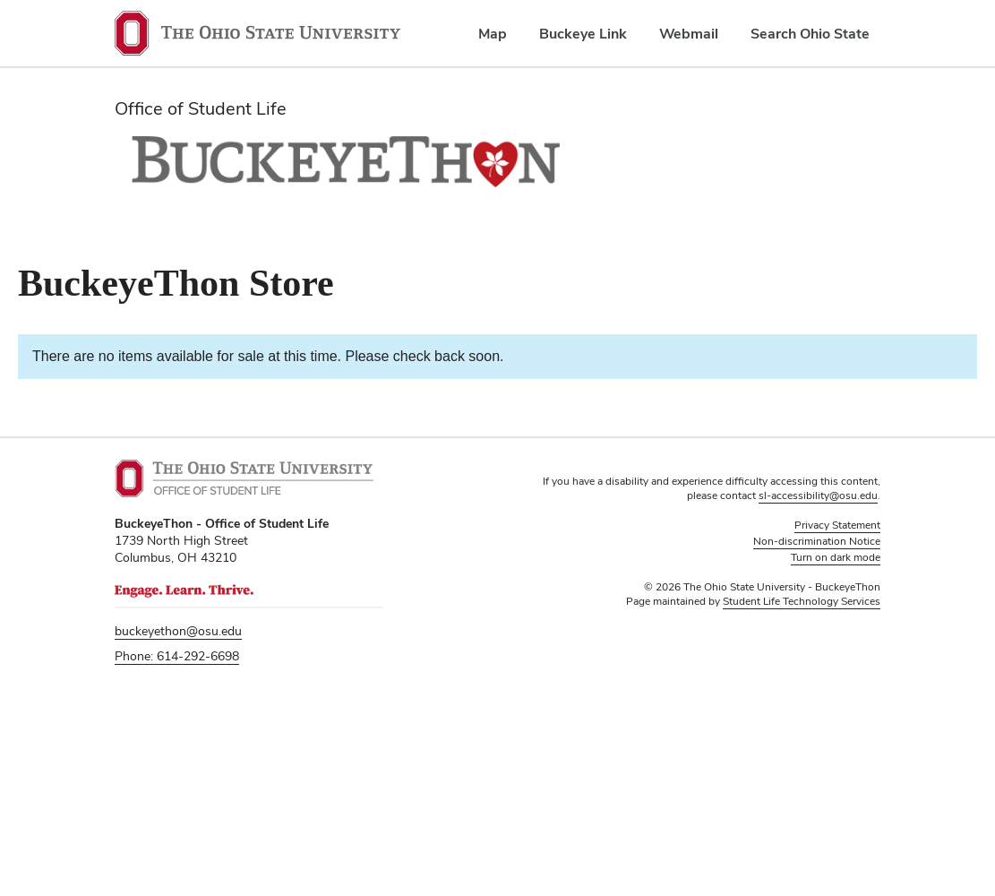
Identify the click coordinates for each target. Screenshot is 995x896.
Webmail (688, 33)
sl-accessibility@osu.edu (818, 495)
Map (492, 33)
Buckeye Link (583, 33)
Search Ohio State (810, 33)
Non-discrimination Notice (816, 541)
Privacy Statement (837, 525)
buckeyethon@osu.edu (178, 631)
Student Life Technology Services (801, 601)
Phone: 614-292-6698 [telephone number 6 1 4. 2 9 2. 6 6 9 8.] (177, 656)
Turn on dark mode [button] (835, 557)
